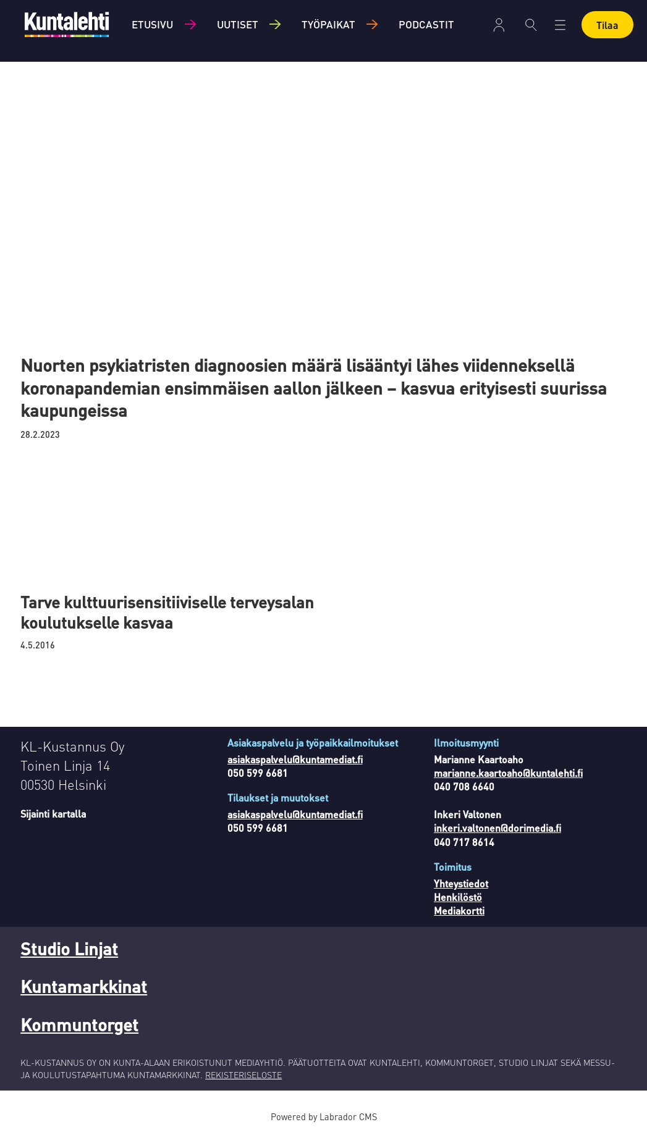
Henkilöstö (458, 896)
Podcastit (426, 24)
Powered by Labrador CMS (324, 1116)
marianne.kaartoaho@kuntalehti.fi (508, 772)
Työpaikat (328, 24)
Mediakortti (459, 910)
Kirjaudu (499, 25)
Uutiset (237, 24)
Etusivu (152, 24)
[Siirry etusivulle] (66, 24)
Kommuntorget (79, 1024)
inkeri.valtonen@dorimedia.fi (497, 827)
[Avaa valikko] (560, 25)
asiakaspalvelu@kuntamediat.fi (295, 759)
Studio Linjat (69, 948)
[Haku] (531, 24)
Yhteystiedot (461, 883)
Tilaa (607, 25)
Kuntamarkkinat (83, 986)
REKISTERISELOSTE (243, 1074)
